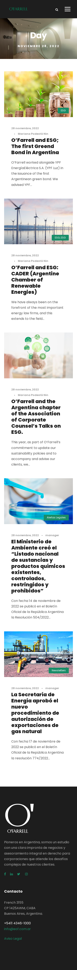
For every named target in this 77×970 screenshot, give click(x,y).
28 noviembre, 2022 (25, 128)
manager (52, 535)
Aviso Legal (13, 938)
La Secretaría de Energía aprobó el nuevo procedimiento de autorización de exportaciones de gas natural (35, 713)
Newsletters (59, 670)
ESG (63, 110)
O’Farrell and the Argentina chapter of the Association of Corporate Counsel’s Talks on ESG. (36, 417)
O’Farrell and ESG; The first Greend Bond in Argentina (35, 146)
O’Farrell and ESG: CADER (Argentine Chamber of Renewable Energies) (35, 280)
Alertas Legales (56, 517)
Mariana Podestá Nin (33, 134)
